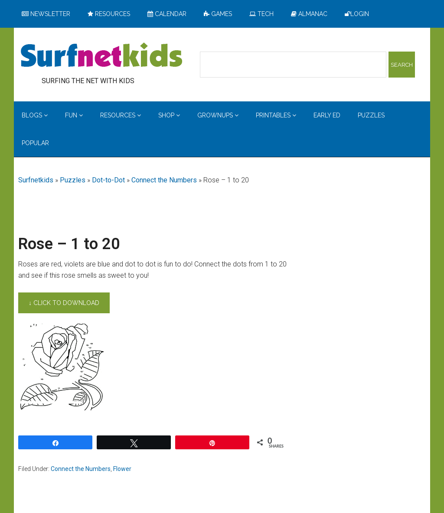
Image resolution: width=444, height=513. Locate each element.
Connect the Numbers (164, 180)
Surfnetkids (35, 180)
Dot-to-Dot (108, 180)
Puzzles (72, 180)
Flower (122, 468)
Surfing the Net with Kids (101, 55)
